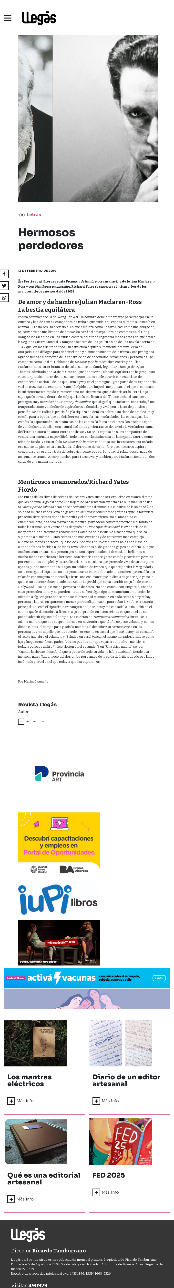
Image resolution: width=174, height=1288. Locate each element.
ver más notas (31, 722)
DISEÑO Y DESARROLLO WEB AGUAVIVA (73, 1195)
